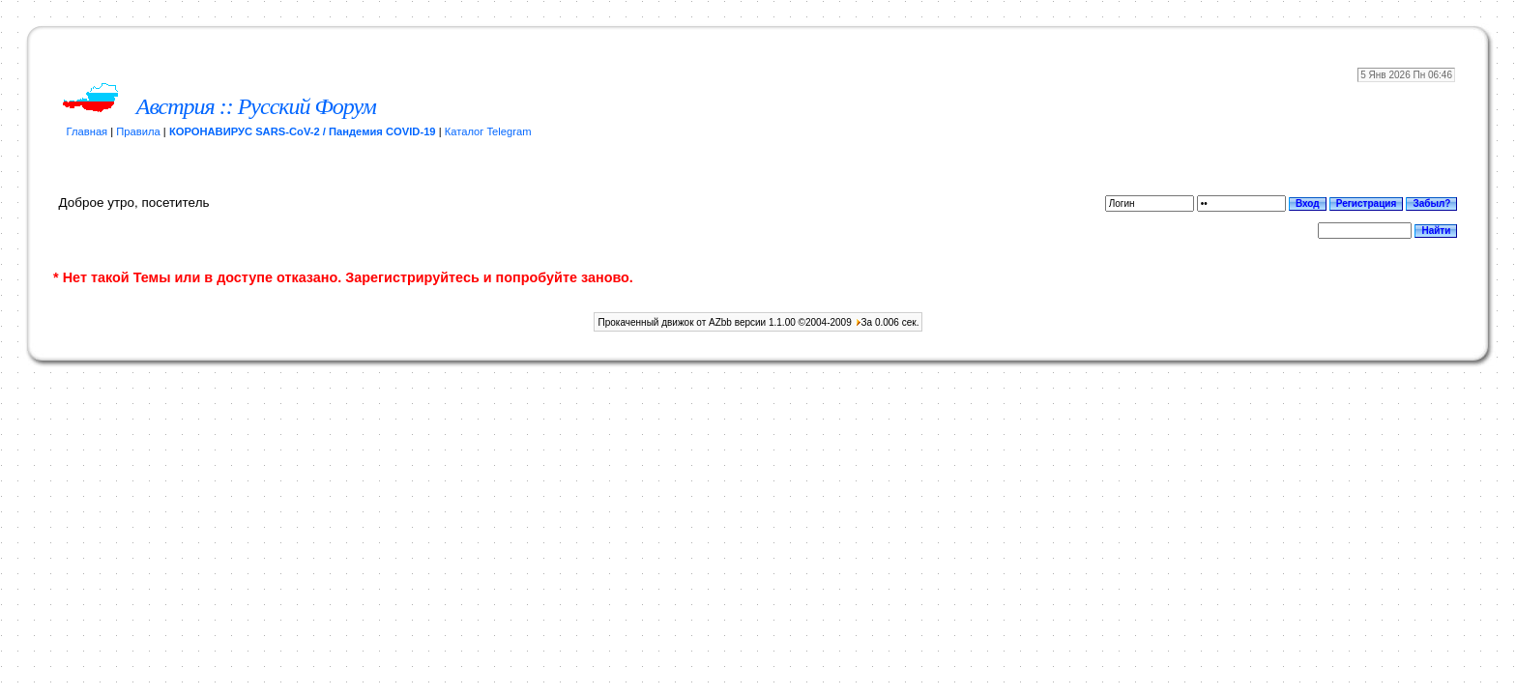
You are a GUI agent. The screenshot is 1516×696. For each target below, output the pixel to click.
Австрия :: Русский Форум (256, 106)
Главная (87, 131)
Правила (138, 131)
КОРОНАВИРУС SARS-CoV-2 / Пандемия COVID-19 (302, 131)
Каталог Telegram (488, 131)
